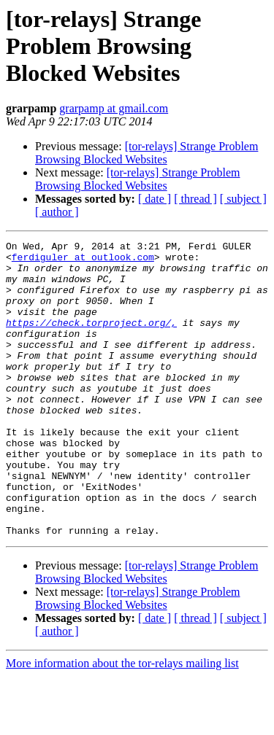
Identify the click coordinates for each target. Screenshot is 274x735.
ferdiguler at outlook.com (83, 261)
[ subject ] (243, 198)
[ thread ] (195, 198)
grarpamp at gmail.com (113, 108)
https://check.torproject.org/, (91, 339)
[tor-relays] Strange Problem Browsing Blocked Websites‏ (146, 153)
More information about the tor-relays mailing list (122, 722)
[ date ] (154, 198)
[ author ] (57, 212)
